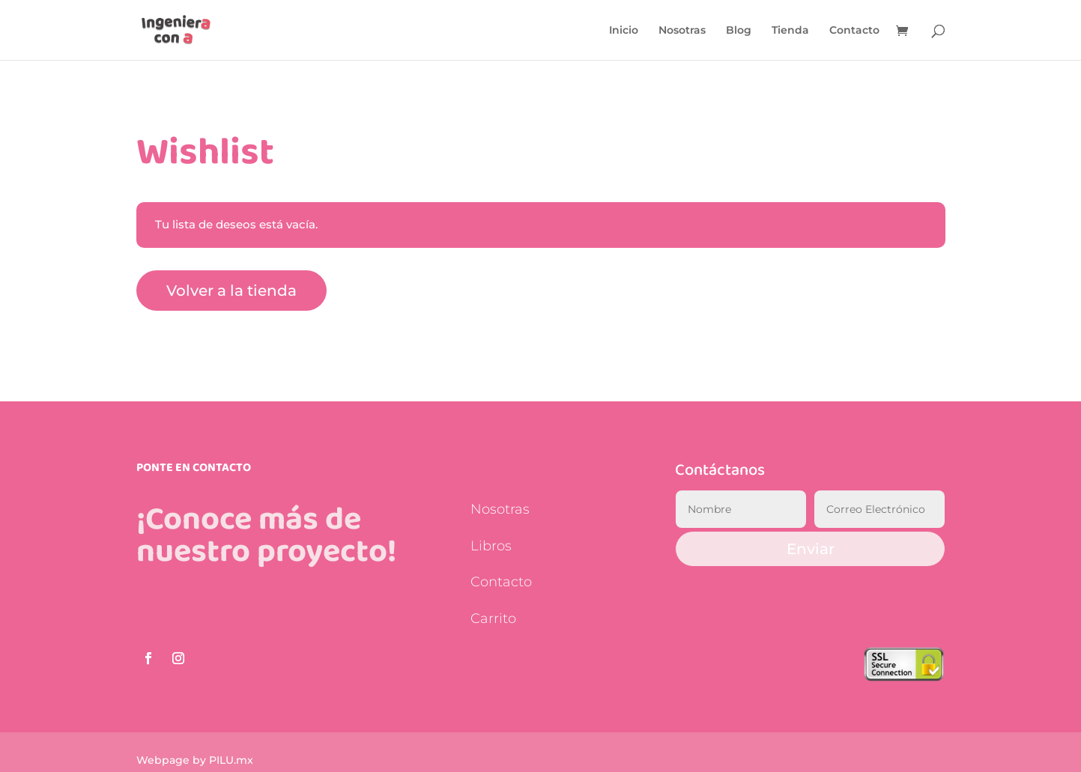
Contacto (854, 31)
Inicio (623, 31)
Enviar (811, 549)
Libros (491, 546)
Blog (738, 31)
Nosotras (682, 31)
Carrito (493, 618)
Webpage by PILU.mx (194, 760)
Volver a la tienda (231, 291)
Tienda (790, 31)
